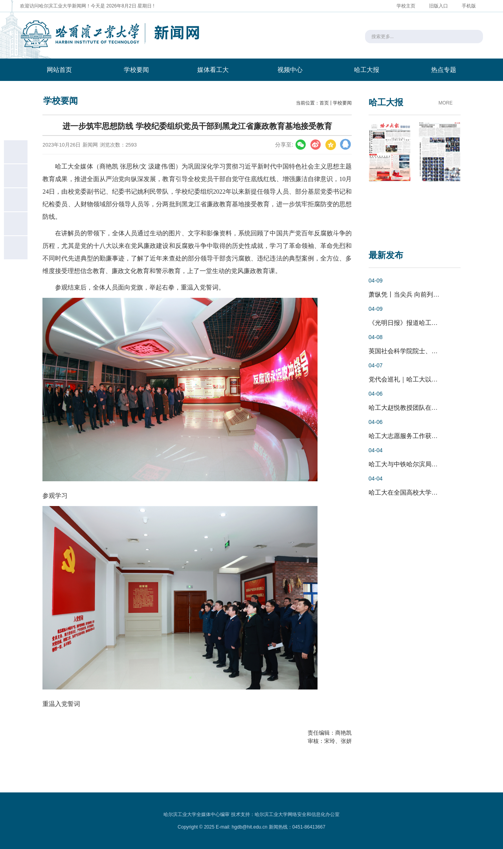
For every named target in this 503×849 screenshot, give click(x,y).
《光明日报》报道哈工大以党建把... (418, 322)
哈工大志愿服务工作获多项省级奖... (418, 436)
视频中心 (290, 69)
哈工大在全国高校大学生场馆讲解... (418, 492)
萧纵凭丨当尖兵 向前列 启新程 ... (415, 294)
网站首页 (59, 69)
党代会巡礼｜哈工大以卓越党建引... (418, 379)
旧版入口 (438, 6)
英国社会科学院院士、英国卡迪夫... (418, 351)
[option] (390, 176)
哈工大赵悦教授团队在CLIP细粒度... (419, 407)
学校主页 (406, 6)
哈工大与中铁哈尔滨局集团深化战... (418, 464)
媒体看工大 (213, 69)
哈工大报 (366, 69)
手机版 (469, 6)
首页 (324, 103)
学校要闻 (136, 69)
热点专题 (443, 69)
